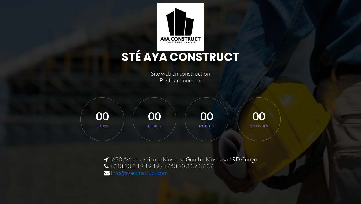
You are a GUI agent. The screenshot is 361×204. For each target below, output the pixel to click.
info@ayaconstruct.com (139, 172)
